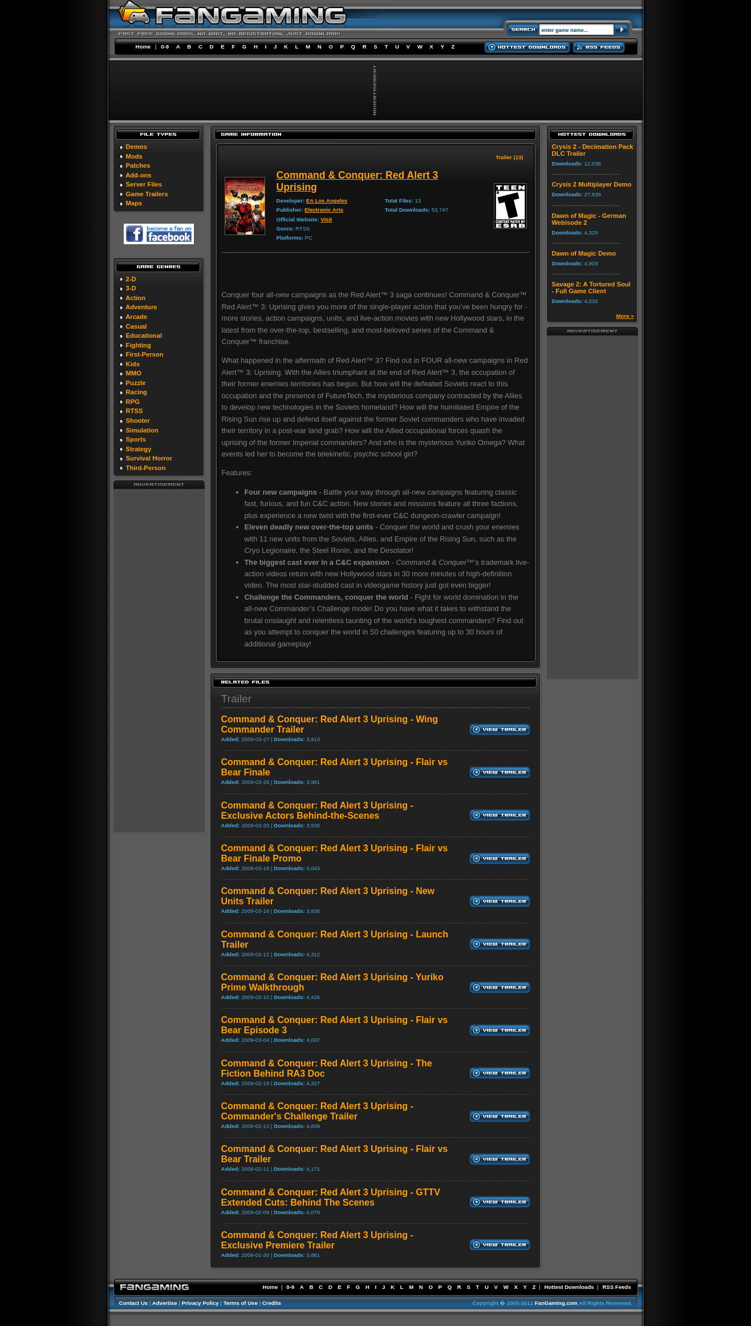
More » (625, 316)
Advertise (164, 1303)
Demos (136, 146)
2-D (131, 279)
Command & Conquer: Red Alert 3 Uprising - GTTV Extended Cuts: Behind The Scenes (330, 1197)
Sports (136, 439)
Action (135, 297)
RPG (133, 401)
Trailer (236, 699)
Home (143, 46)
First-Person (145, 354)
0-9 (165, 46)
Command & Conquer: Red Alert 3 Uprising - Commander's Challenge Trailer (317, 1111)
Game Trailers (147, 194)
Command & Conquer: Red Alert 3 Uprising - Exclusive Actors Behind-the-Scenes (317, 810)
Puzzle (136, 382)
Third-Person (146, 467)
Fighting (138, 345)
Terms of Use (241, 1303)
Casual (136, 326)
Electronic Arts (324, 210)
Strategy (139, 449)
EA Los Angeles (326, 200)
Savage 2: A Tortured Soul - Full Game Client (591, 287)
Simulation (142, 430)
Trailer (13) (509, 157)
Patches (138, 165)
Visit (326, 219)
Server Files (144, 184)
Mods (134, 156)
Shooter (138, 420)
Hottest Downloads (569, 1287)
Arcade (136, 316)
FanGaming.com (556, 1303)
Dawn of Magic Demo (584, 253)
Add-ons (138, 175)
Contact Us (133, 1303)
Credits (271, 1303)
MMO (133, 373)
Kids (133, 364)
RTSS (134, 410)
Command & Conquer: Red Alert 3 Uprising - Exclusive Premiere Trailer (317, 1240)
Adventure (141, 307)
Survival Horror (149, 458)
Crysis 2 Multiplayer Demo (592, 184)
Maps (134, 203)
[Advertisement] (159, 660)
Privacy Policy (200, 1303)
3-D (131, 288)
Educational (144, 335)
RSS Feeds (616, 1287)
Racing (136, 392)
